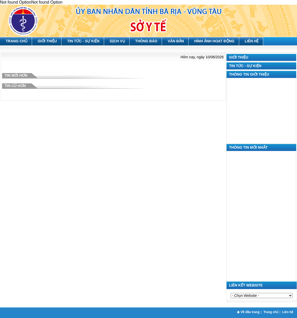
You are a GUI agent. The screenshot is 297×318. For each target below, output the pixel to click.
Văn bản (176, 41)
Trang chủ (16, 41)
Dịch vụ (117, 41)
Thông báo (146, 41)
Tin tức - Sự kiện (83, 41)
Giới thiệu (47, 41)
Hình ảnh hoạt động (214, 41)
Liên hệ (252, 41)
